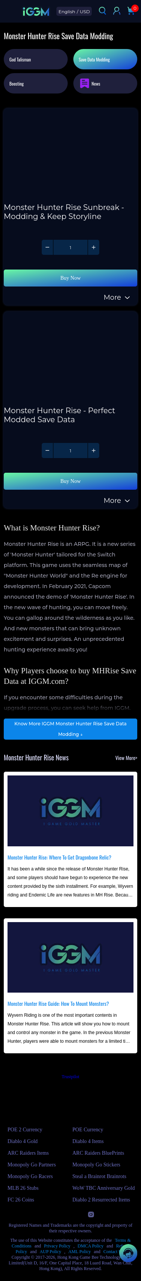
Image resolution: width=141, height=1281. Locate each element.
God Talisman (20, 59)
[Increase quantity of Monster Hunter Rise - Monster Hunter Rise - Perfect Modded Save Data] (93, 450)
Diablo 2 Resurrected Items (101, 1200)
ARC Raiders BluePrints (98, 1153)
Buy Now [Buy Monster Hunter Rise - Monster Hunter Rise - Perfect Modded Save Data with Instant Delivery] (70, 481)
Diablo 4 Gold (23, 1141)
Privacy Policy (57, 1246)
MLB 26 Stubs (23, 1188)
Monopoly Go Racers (30, 1176)
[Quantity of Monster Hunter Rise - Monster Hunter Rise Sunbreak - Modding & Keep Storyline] (70, 247)
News (89, 83)
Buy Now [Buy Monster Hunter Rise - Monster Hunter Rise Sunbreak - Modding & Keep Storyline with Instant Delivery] (70, 278)
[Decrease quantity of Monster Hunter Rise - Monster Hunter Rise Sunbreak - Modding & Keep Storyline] (47, 247)
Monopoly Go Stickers (97, 1165)
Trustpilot (70, 1076)
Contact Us (113, 1251)
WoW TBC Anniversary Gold (104, 1188)
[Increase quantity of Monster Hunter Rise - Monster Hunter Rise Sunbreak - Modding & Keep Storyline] (93, 247)
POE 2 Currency (25, 1129)
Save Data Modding (94, 59)
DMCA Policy (90, 1246)
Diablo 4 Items (88, 1141)
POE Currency (88, 1129)
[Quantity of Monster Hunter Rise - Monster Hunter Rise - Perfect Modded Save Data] (70, 450)
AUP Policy (50, 1251)
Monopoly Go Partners (32, 1165)
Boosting (16, 83)
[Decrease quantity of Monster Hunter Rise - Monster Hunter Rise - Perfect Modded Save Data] (47, 450)
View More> (126, 758)
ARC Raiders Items (28, 1153)
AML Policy (79, 1251)
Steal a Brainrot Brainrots (99, 1176)
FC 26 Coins (21, 1200)
